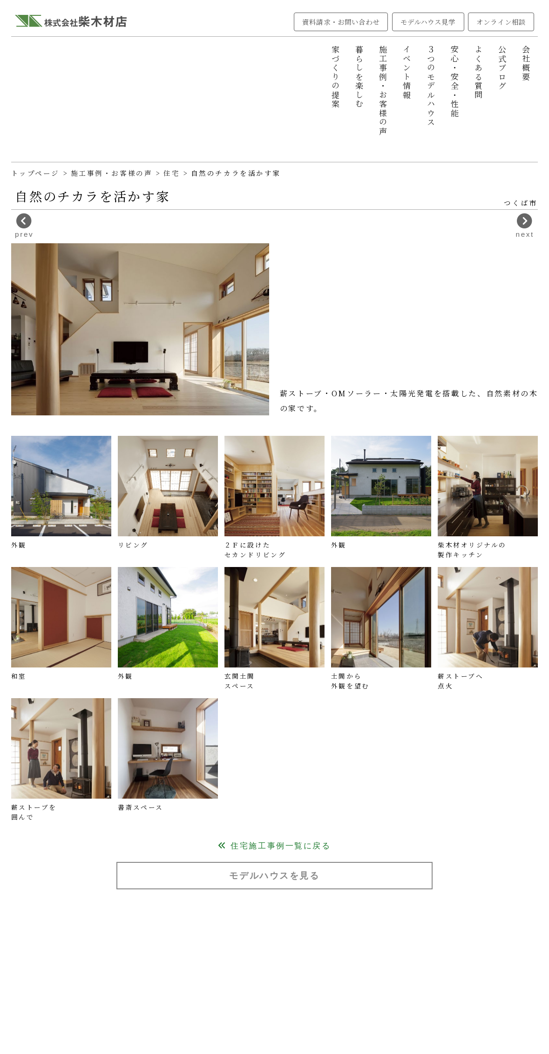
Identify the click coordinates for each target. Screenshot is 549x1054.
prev (24, 225)
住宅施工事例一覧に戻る (274, 845)
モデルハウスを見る (274, 876)
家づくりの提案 (335, 77)
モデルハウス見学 (428, 22)
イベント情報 (407, 72)
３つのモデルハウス (431, 86)
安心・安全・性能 (455, 81)
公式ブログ (502, 68)
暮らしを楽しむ (359, 77)
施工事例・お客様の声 (383, 90)
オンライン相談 (501, 22)
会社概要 (526, 63)
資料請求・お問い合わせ (341, 22)
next (525, 225)
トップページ (35, 173)
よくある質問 (478, 72)
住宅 (173, 173)
